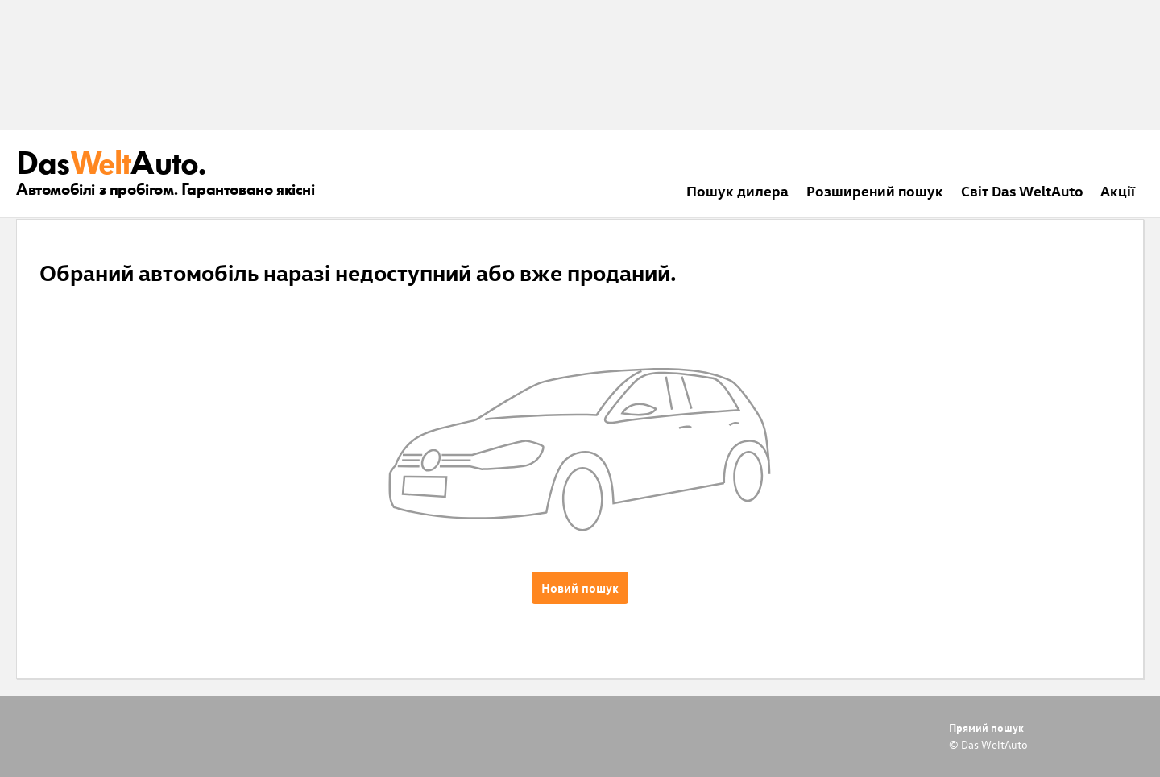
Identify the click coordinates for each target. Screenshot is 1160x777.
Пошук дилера (737, 190)
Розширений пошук (874, 190)
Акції (1117, 190)
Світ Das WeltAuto (1022, 190)
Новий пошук (580, 588)
